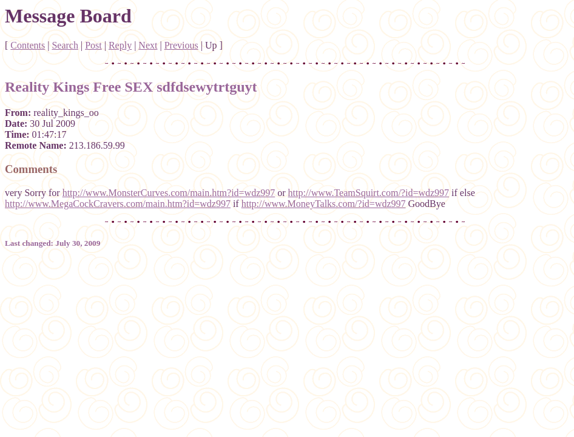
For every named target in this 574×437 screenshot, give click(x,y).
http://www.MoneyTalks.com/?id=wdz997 (323, 203)
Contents (27, 45)
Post (93, 45)
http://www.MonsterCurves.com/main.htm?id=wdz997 (168, 193)
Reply (120, 45)
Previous (181, 45)
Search (65, 45)
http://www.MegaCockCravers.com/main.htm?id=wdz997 (118, 203)
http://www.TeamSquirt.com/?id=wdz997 (369, 193)
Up (211, 45)
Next (147, 45)
